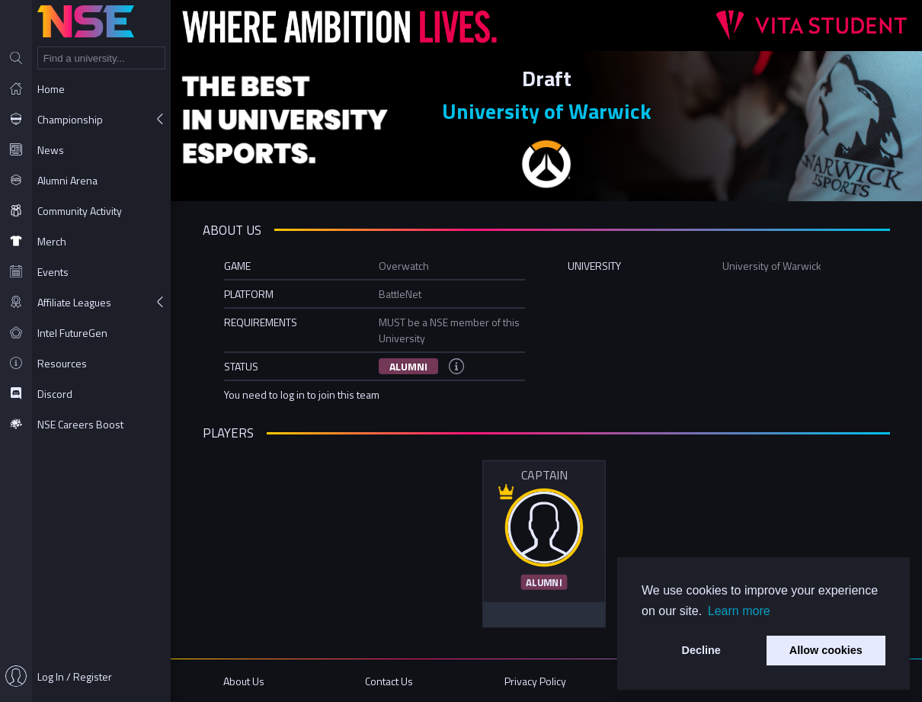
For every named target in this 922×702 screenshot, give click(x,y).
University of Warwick (546, 111)
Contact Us (389, 681)
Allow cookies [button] (826, 650)
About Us (243, 681)
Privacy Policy (535, 681)
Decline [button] (701, 650)
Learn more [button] (739, 610)
